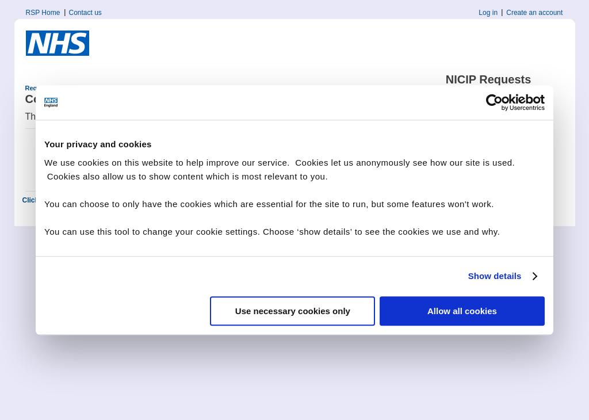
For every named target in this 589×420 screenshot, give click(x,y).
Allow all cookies (462, 311)
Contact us (85, 13)
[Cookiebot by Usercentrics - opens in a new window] (494, 102)
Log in (488, 13)
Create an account (534, 13)
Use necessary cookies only (292, 311)
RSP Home (43, 13)
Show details (495, 276)
